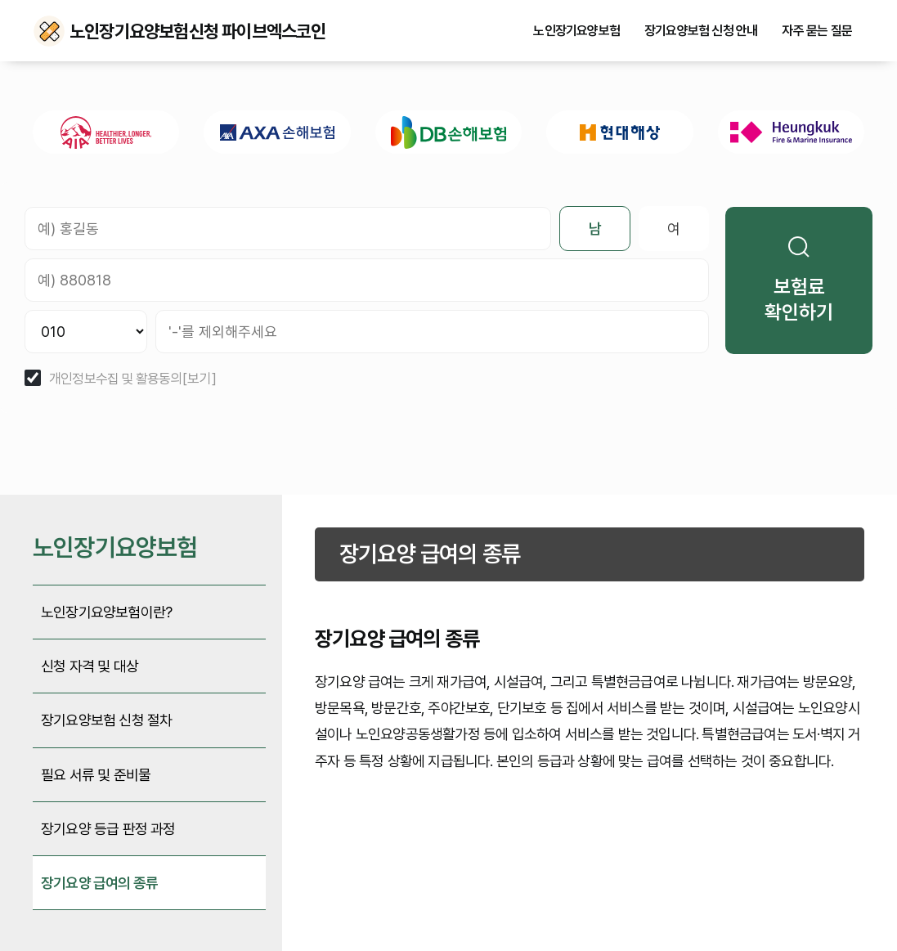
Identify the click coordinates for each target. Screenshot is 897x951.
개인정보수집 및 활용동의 (115, 379)
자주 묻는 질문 (817, 31)
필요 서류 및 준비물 (95, 774)
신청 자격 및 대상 (89, 666)
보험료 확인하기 (799, 280)
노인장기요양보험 (576, 31)
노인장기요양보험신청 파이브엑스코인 (49, 31)
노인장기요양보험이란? (106, 612)
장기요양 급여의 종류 (99, 882)
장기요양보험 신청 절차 (106, 720)
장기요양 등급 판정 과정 (108, 828)
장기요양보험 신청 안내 (700, 31)
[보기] (199, 379)
